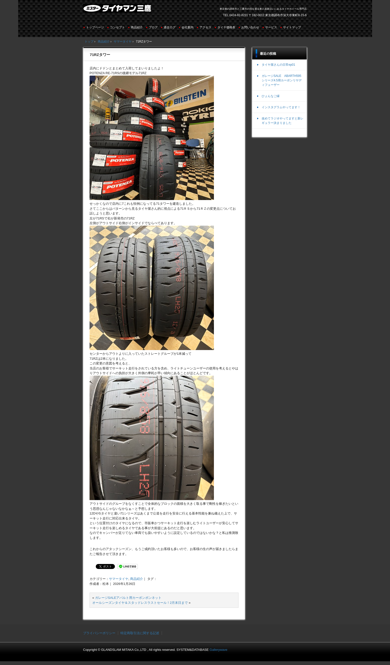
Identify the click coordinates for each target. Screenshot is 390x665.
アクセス (205, 27)
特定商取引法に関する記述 (139, 633)
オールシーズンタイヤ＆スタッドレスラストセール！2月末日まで (140, 603)
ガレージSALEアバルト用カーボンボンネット (128, 598)
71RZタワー (100, 54)
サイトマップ (292, 27)
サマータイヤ (118, 579)
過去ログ (170, 27)
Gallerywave (219, 650)
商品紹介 (137, 27)
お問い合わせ (250, 27)
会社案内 (188, 27)
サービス (271, 27)
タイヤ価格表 (226, 27)
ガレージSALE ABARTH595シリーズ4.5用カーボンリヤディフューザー (282, 80)
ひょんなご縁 (271, 96)
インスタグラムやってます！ (281, 107)
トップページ (95, 27)
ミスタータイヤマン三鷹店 (117, 10)
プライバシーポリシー (99, 633)
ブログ (153, 27)
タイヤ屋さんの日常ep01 (278, 64)
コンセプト (117, 27)
